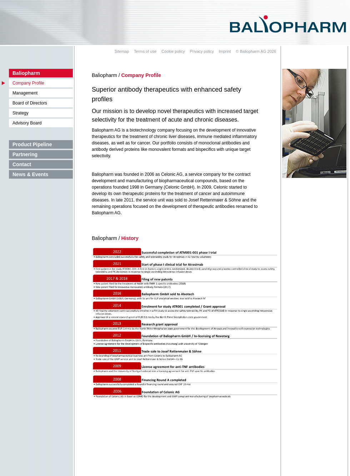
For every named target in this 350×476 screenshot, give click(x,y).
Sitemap (122, 51)
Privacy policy (202, 51)
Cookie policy (173, 51)
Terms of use (145, 51)
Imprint (225, 51)
